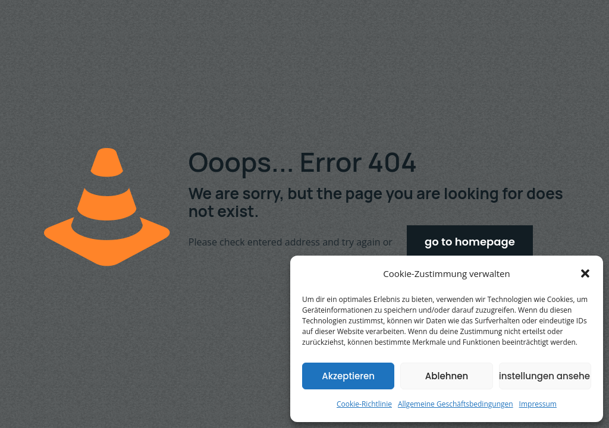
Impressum (538, 404)
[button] (585, 273)
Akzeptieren (348, 376)
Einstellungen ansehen (545, 376)
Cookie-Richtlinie (364, 404)
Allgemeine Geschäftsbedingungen (455, 404)
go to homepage (470, 241)
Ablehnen (446, 376)
